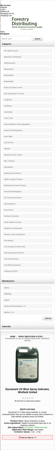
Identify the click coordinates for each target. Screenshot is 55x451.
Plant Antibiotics (10, 204)
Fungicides (8, 100)
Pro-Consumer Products (12, 198)
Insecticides (8, 112)
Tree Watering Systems (12, 265)
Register (4, 7)
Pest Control (8, 210)
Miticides (7, 149)
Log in (3, 9)
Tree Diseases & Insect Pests (14, 247)
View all (48, 318)
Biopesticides (9, 81)
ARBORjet (8, 294)
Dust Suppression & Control (14, 93)
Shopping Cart (6, 16)
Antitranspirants (9, 63)
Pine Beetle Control (11, 51)
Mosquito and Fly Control (13, 155)
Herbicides (8, 106)
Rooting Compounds (11, 216)
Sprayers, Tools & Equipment (14, 234)
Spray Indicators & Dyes (12, 222)
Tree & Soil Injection (11, 259)
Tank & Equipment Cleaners (14, 253)
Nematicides (8, 167)
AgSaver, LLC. (9, 312)
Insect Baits (8, 136)
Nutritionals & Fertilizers (12, 173)
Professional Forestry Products (15, 185)
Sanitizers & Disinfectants (13, 228)
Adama (6, 288)
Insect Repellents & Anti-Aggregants (17, 124)
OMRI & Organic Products (13, 179)
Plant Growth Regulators (13, 191)
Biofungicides (9, 75)
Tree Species (8, 240)
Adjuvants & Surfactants (12, 57)
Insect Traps (8, 118)
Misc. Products (9, 161)
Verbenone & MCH (11, 271)
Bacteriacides (9, 69)
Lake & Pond (8, 142)
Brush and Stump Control (13, 87)
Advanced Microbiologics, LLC (15, 306)
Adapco (7, 300)
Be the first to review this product (27, 401)
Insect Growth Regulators (13, 130)
